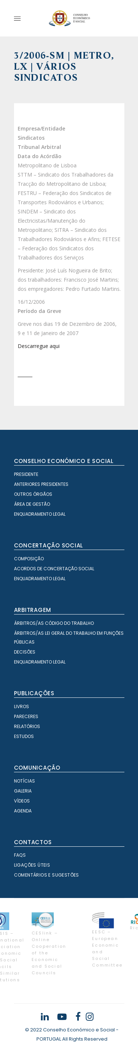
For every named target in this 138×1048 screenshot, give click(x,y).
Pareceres (26, 716)
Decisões (24, 652)
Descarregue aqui (39, 345)
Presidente (26, 474)
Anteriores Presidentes (41, 484)
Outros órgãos (33, 494)
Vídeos (22, 801)
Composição (29, 559)
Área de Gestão (32, 504)
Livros (21, 706)
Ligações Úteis (32, 865)
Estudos (24, 736)
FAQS (20, 855)
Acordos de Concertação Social (54, 568)
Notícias (24, 781)
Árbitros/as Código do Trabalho (54, 623)
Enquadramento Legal (40, 514)
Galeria (23, 791)
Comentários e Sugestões (46, 875)
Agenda (23, 811)
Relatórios (27, 726)
